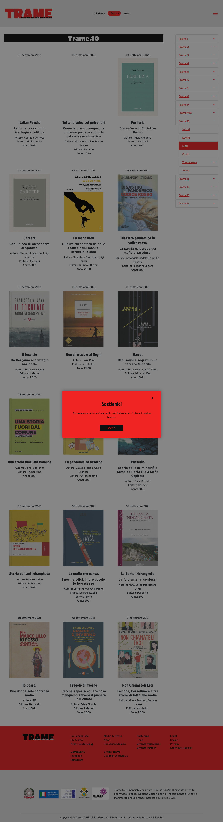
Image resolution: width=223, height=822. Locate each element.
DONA (111, 427)
